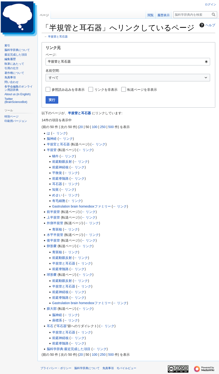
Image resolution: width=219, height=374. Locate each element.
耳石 (50, 326)
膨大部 (52, 308)
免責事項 (108, 368)
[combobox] (128, 61)
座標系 (57, 320)
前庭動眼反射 (62, 161)
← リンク (59, 133)
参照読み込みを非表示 (68, 89)
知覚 (55, 189)
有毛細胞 (58, 201)
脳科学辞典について (87, 368)
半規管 (52, 150)
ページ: (51, 55)
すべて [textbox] (54, 77)
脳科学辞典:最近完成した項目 (68, 349)
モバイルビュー (126, 368)
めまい (57, 195)
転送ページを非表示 (142, 89)
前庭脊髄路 (60, 178)
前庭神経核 (60, 167)
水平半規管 (55, 235)
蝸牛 (55, 156)
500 (111, 127)
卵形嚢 (52, 246)
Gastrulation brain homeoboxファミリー (81, 206)
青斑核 (57, 229)
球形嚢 (52, 274)
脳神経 (52, 138)
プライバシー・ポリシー (55, 368)
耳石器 (57, 184)
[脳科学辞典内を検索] (195, 14)
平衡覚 (57, 173)
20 (81, 127)
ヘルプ (206, 25)
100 (94, 127)
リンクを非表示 (105, 89)
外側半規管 (55, 223)
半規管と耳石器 (58, 36)
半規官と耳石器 (58, 144)
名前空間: (53, 70)
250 (103, 127)
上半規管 (53, 217)
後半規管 (53, 240)
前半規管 (53, 212)
